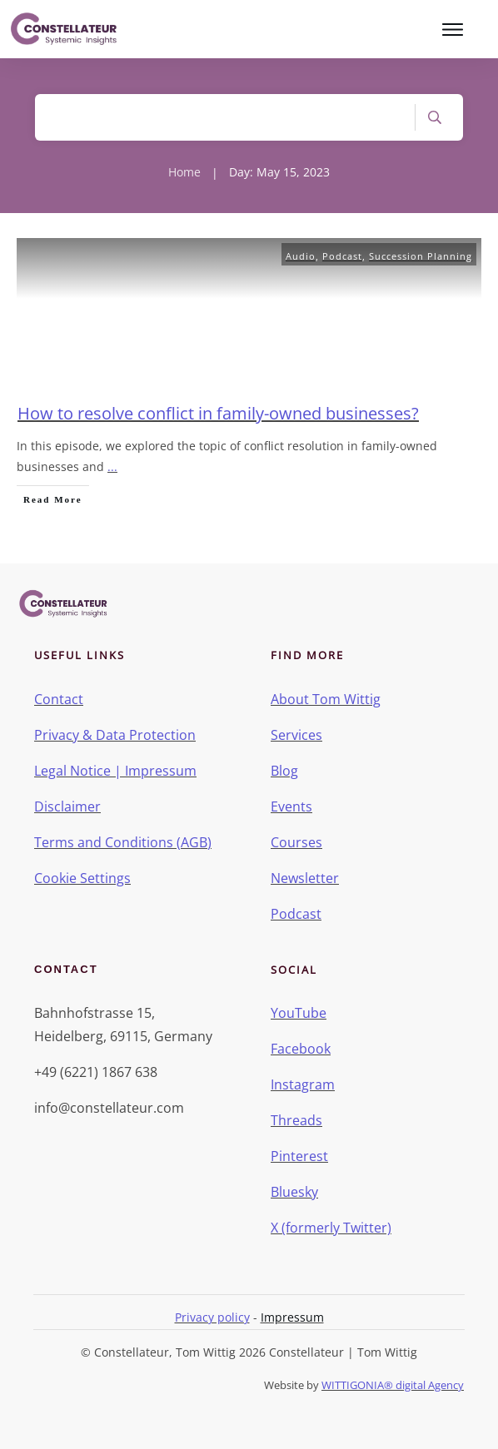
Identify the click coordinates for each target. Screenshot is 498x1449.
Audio (301, 256)
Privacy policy (212, 1317)
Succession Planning (420, 256)
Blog (284, 771)
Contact (58, 699)
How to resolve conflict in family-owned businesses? (218, 413)
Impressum (292, 1317)
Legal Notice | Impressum (115, 771)
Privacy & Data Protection (115, 735)
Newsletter (305, 878)
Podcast (342, 256)
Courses (296, 842)
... (112, 466)
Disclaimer (67, 806)
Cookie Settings (82, 878)
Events (291, 806)
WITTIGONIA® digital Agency (392, 1384)
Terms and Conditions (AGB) (123, 842)
